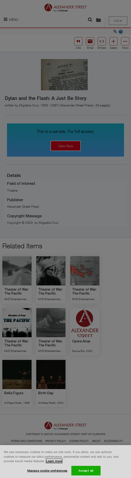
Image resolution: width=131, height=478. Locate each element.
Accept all (86, 472)
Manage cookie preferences (47, 472)
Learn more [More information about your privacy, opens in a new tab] (54, 463)
